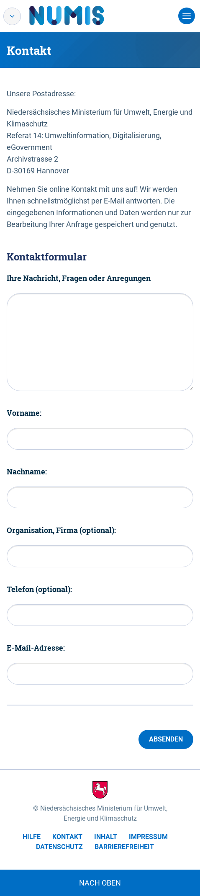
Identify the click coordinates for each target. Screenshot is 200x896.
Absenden (166, 739)
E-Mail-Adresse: (36, 648)
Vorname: (24, 413)
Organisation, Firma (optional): (61, 530)
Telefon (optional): (39, 589)
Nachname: (27, 471)
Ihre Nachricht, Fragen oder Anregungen (79, 278)
